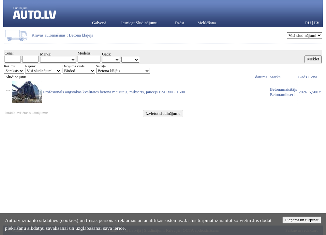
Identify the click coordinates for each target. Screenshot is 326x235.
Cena (312, 76)
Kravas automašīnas (49, 35)
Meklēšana (207, 22)
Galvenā (99, 22)
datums (261, 76)
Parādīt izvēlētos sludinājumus (26, 113)
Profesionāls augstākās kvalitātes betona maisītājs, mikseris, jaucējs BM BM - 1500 (114, 91)
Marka (275, 76)
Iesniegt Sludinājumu (139, 22)
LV (316, 22)
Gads (302, 76)
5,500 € (315, 91)
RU (308, 22)
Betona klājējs (81, 35)
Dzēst (180, 22)
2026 (303, 91)
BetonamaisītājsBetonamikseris (283, 92)
